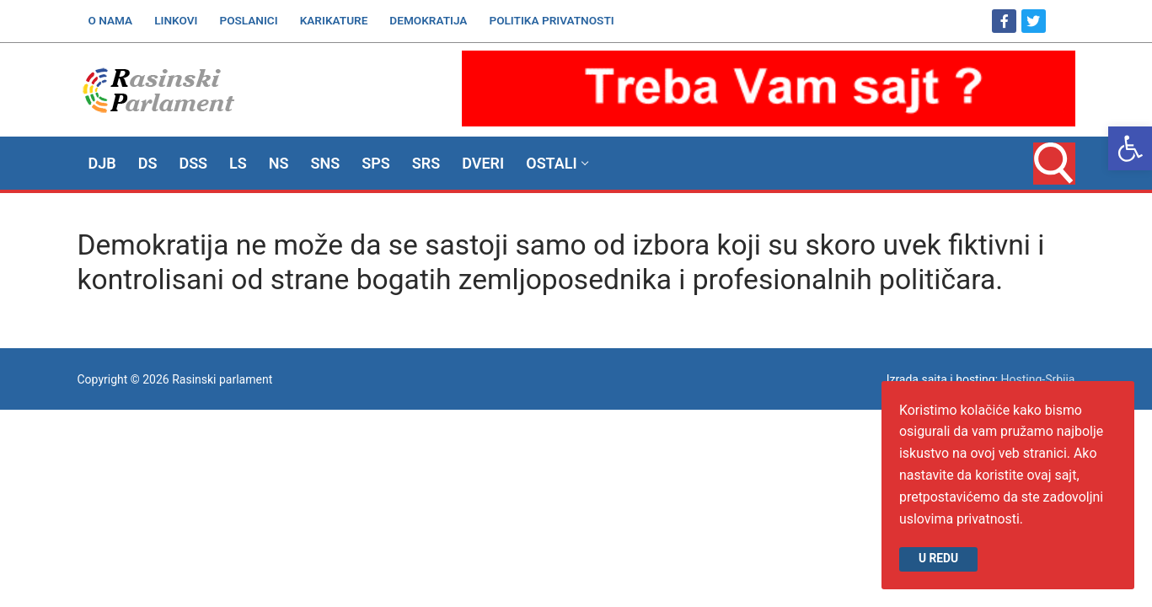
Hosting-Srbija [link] (1038, 379)
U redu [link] (938, 558)
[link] (1130, 148)
